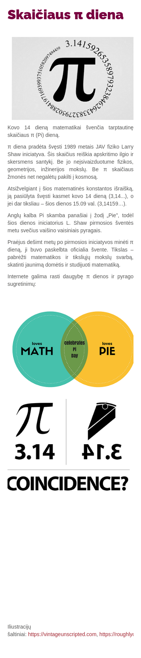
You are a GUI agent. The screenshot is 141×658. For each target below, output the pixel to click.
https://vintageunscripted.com (62, 634)
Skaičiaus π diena (66, 14)
